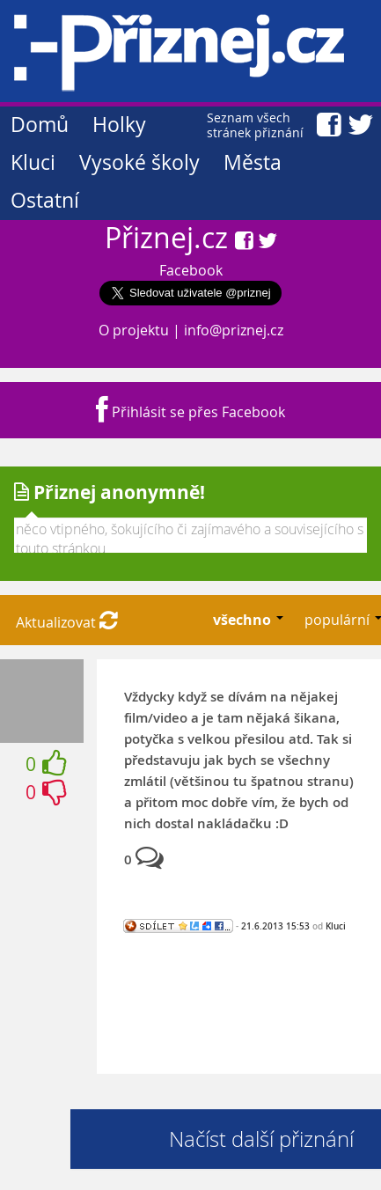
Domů (40, 124)
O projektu (134, 330)
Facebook (191, 270)
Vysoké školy (139, 162)
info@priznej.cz (233, 330)
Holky (119, 124)
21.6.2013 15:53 (275, 926)
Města (252, 162)
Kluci (33, 162)
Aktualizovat (67, 622)
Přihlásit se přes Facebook (190, 412)
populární (338, 619)
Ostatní (45, 200)
